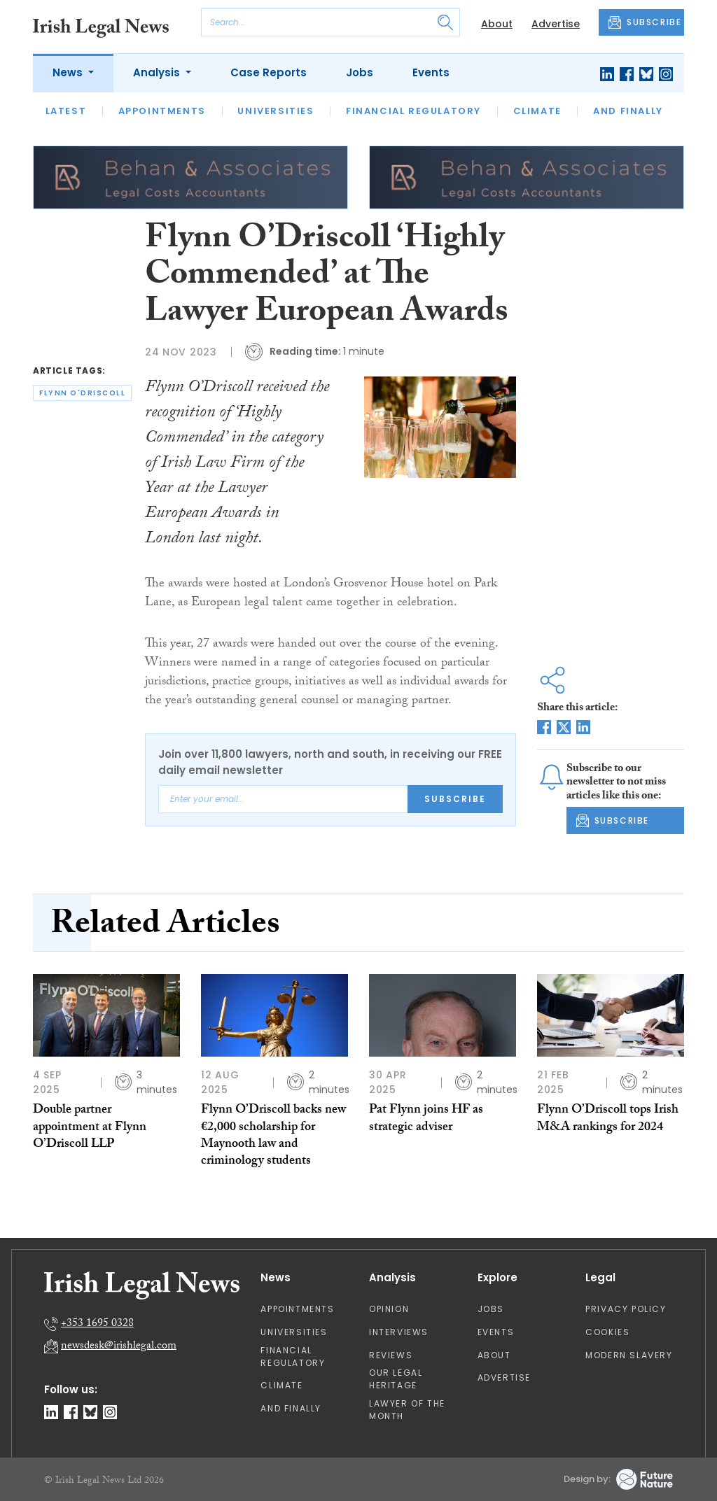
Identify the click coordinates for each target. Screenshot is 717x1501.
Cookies (607, 1332)
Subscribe (455, 799)
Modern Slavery (628, 1355)
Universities (275, 111)
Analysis (158, 72)
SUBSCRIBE (644, 22)
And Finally (628, 111)
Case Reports (268, 72)
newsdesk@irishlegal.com (118, 1346)
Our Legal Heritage (395, 1379)
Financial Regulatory (413, 111)
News (69, 72)
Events (431, 72)
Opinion (389, 1309)
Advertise (555, 24)
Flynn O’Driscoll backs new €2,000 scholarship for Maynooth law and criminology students (273, 1136)
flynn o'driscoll (82, 393)
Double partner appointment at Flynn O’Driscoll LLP (89, 1128)
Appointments (162, 111)
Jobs (359, 72)
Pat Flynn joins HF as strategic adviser (426, 1119)
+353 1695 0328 (97, 1324)
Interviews (399, 1332)
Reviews (390, 1355)
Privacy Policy (625, 1309)
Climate (537, 111)
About (497, 24)
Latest (66, 111)
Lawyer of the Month (407, 1409)
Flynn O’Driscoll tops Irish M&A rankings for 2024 (607, 1119)
